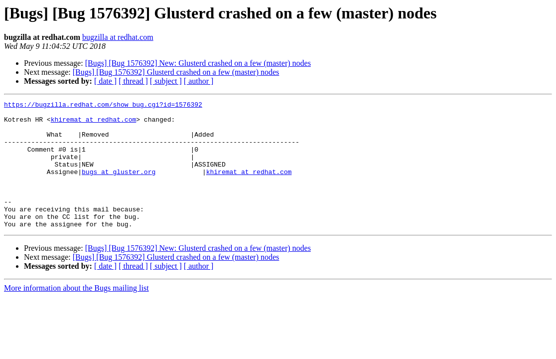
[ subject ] (166, 81)
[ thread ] (133, 81)
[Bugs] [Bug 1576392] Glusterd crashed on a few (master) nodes (176, 72)
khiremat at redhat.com (94, 123)
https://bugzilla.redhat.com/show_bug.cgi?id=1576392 (103, 105)
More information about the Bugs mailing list (76, 313)
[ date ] (105, 81)
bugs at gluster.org (118, 186)
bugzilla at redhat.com (117, 37)
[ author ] (199, 81)
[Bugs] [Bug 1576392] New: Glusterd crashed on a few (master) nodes (198, 63)
